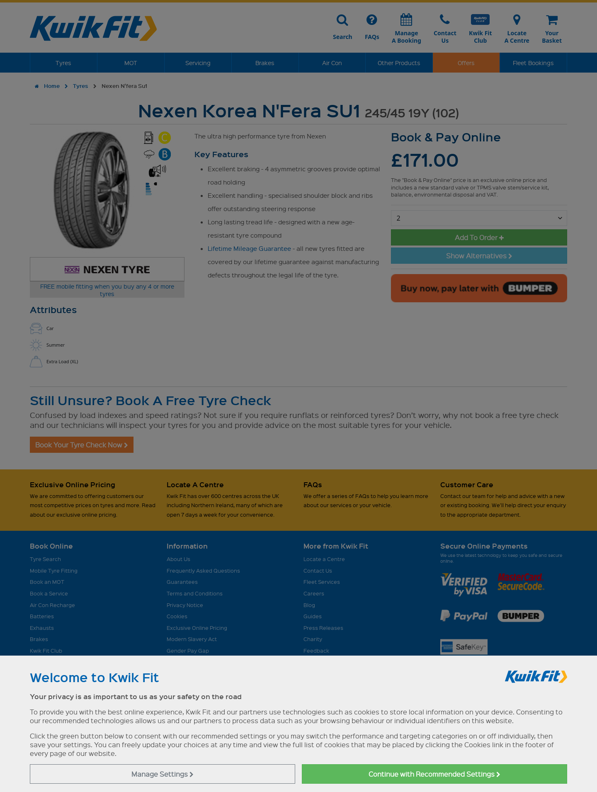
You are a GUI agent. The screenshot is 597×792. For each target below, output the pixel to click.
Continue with (434, 774)
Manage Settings (162, 774)
